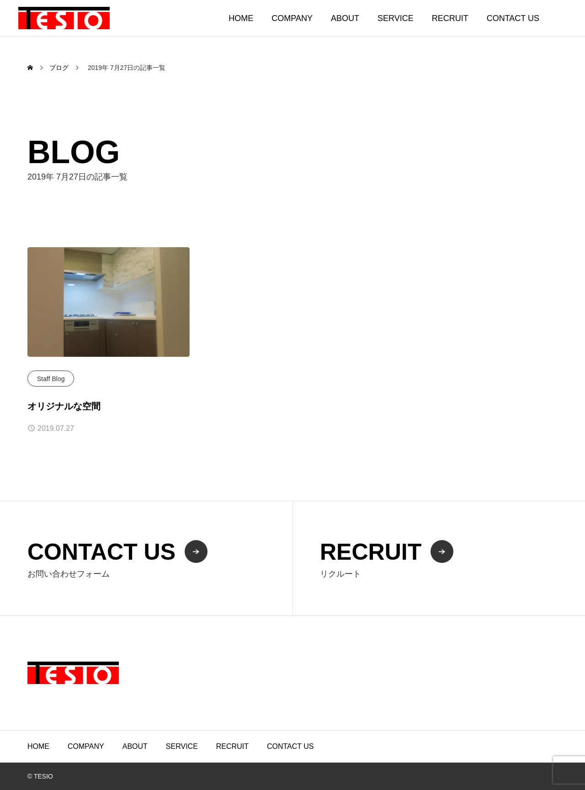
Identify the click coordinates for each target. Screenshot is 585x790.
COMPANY (292, 18)
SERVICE (396, 18)
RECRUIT (450, 18)
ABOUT (345, 18)
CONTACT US (513, 18)
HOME (241, 18)
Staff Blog (50, 378)
